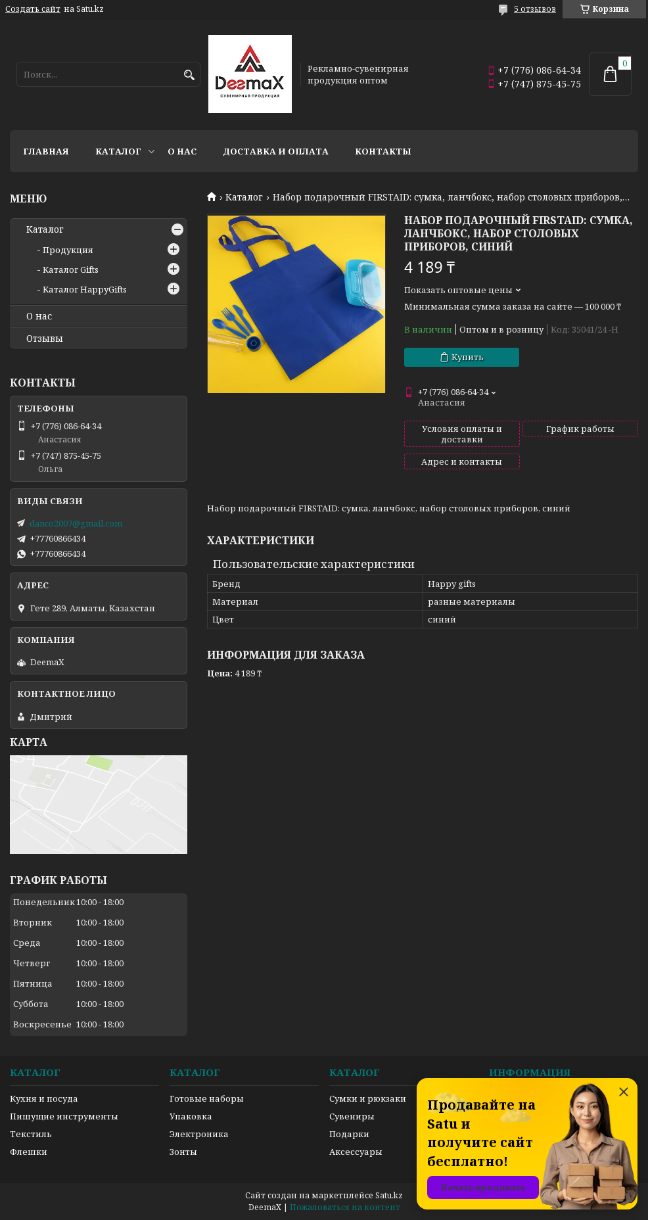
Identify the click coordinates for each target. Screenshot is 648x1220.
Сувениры (352, 1116)
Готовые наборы (207, 1098)
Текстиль (31, 1134)
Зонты (183, 1152)
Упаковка (191, 1116)
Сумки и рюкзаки (367, 1098)
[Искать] (188, 75)
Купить (467, 357)
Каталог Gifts (71, 269)
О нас (182, 151)
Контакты (383, 151)
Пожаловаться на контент (345, 1207)
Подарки (349, 1134)
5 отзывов (535, 8)
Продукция (68, 250)
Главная (46, 151)
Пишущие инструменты (64, 1116)
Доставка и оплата (276, 151)
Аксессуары (355, 1152)
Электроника (199, 1134)
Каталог (118, 151)
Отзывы (44, 338)
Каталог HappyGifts (85, 289)
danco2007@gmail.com (76, 523)
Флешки (28, 1152)
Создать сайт (32, 9)
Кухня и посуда (44, 1098)
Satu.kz (389, 1195)
